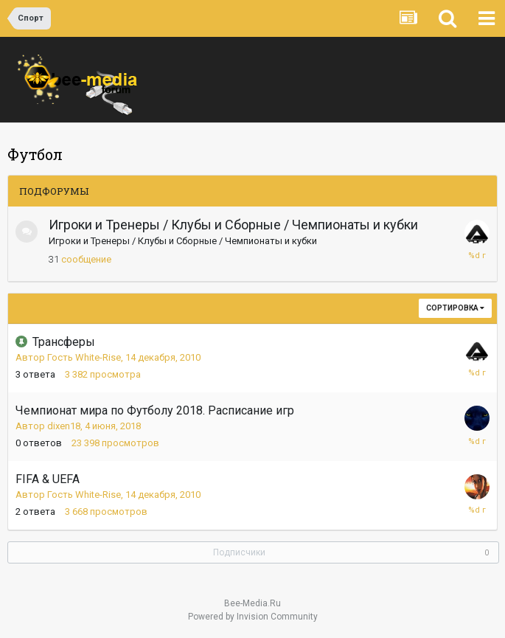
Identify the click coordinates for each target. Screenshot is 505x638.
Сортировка (455, 308)
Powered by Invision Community (253, 616)
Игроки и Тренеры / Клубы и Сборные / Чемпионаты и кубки (233, 224)
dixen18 (63, 425)
